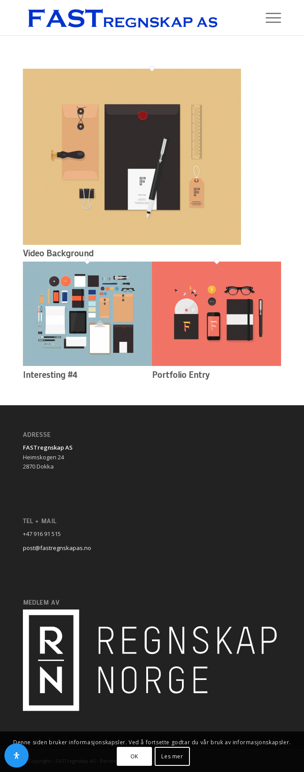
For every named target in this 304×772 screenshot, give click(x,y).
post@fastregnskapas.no (57, 548)
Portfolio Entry (181, 374)
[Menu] (269, 17)
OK (134, 756)
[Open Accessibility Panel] (16, 755)
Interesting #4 (50, 374)
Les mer (172, 756)
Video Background (58, 253)
